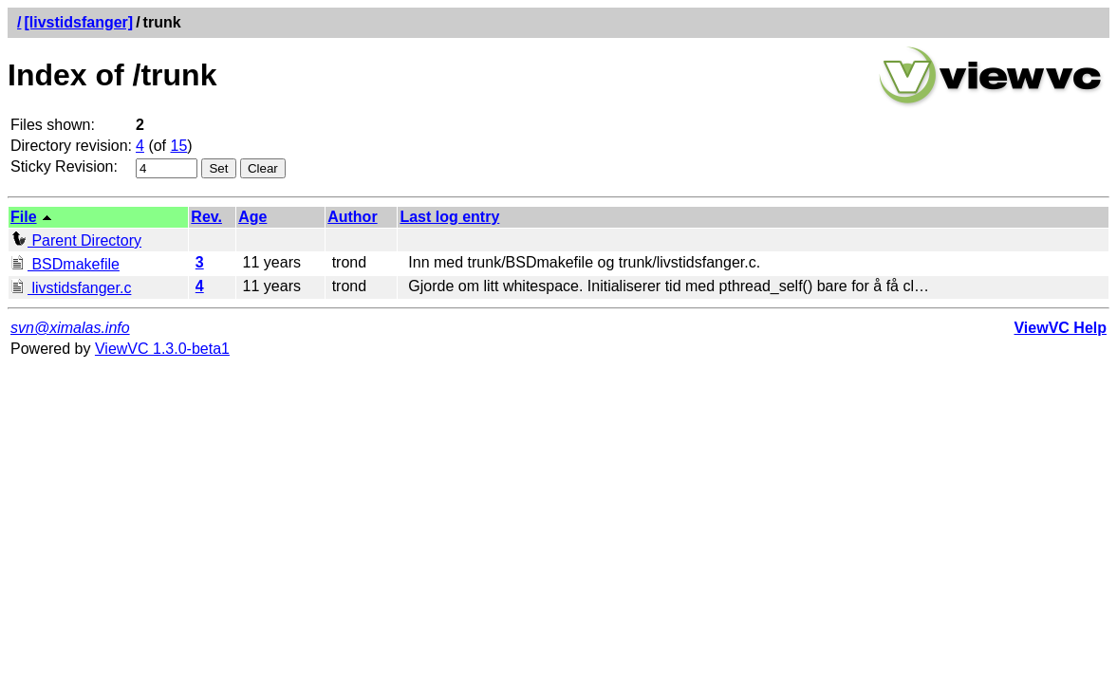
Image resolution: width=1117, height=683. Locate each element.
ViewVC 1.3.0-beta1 (162, 349)
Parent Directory (75, 240)
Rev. (206, 217)
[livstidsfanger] (78, 22)
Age (252, 217)
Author (352, 217)
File (23, 217)
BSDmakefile (65, 264)
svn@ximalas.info (70, 328)
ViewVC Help (1060, 328)
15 (179, 146)
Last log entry (449, 217)
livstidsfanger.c (70, 288)
